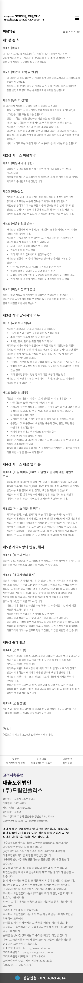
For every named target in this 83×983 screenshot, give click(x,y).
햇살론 (15, 759)
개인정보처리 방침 (15, 763)
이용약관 (67, 759)
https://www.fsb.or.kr (36, 948)
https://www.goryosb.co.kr (36, 952)
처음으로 (67, 763)
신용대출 (41, 759)
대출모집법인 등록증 (41, 763)
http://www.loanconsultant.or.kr (47, 843)
